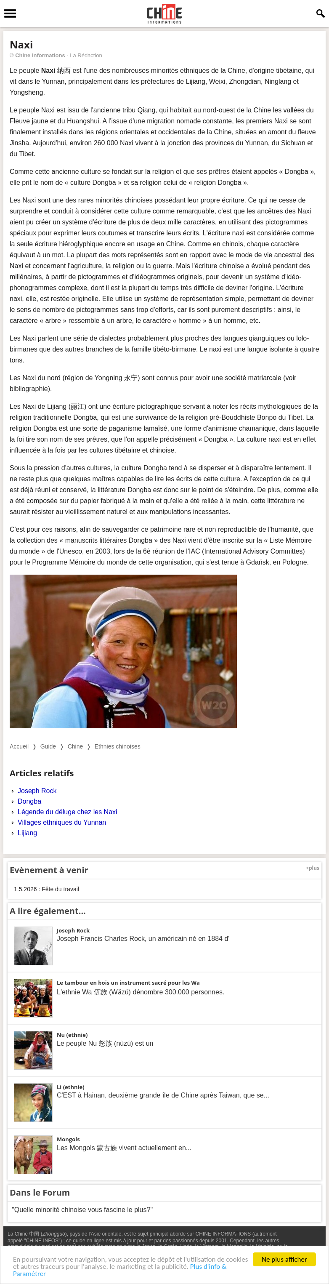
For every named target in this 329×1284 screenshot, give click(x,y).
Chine (75, 746)
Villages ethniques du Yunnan (62, 822)
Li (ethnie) (71, 1087)
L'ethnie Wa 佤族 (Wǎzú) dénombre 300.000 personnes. (140, 992)
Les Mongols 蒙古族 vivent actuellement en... (124, 1147)
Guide (48, 746)
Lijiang (27, 832)
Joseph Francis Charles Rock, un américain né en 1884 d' (143, 938)
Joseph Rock (37, 790)
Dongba (29, 801)
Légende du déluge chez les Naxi (67, 811)
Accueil (19, 746)
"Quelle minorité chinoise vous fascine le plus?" (82, 1209)
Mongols (68, 1139)
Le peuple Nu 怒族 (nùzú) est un (105, 1043)
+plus (312, 867)
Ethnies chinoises (118, 746)
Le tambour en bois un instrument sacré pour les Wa (128, 982)
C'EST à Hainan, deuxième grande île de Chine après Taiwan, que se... (163, 1095)
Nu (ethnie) (72, 1035)
